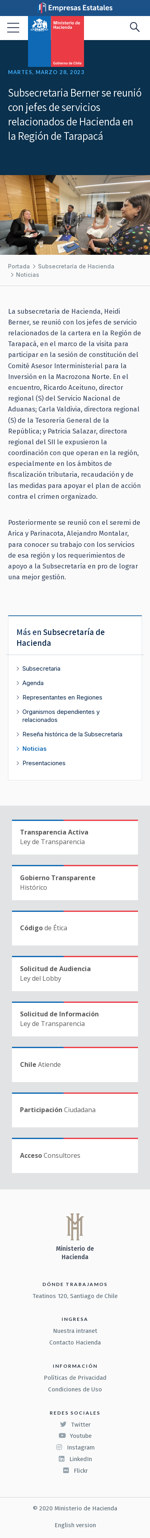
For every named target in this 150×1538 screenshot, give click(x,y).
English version (75, 1525)
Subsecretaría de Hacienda (76, 266)
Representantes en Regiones (62, 697)
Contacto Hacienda (75, 1342)
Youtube (75, 1435)
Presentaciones (44, 763)
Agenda (33, 683)
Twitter (75, 1424)
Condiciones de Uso (75, 1389)
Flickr (75, 1470)
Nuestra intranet (75, 1330)
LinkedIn (75, 1459)
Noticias (27, 274)
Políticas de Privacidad (75, 1377)
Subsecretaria (41, 668)
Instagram (75, 1447)
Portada (19, 266)
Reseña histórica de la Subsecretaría (72, 734)
